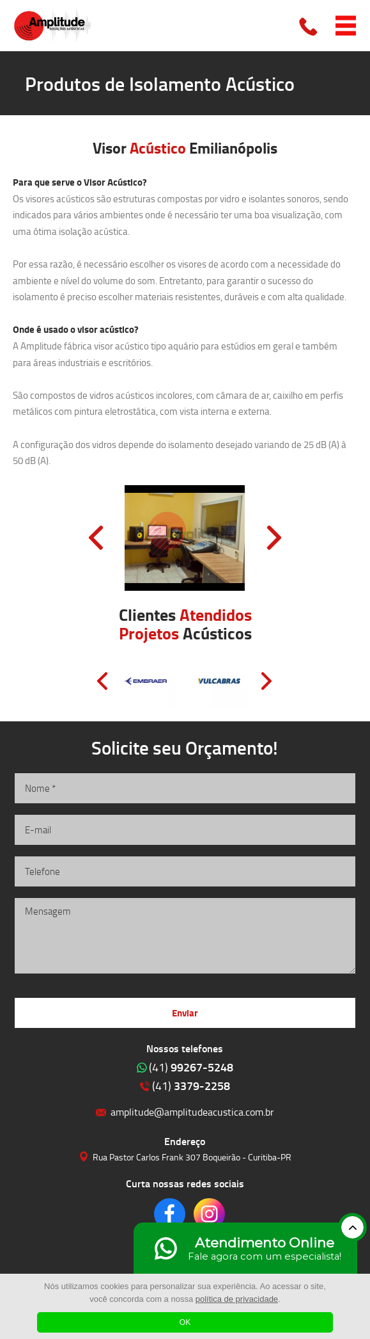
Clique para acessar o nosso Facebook (169, 1214)
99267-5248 (191, 1067)
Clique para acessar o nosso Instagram (209, 1214)
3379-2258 (191, 1085)
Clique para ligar (309, 25)
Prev (96, 538)
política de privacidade (237, 1299)
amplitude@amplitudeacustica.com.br (192, 1111)
